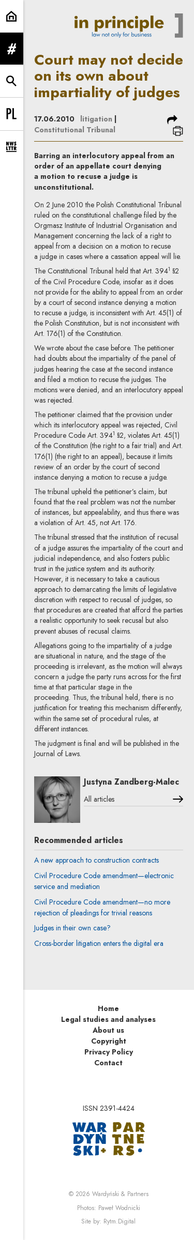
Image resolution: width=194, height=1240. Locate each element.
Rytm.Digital (119, 1221)
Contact (108, 1063)
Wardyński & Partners (120, 1194)
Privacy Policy (108, 1052)
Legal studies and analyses (108, 1019)
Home (108, 1008)
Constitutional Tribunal (74, 130)
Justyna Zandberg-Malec (131, 781)
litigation (96, 119)
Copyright (108, 1041)
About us (108, 1030)
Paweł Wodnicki (119, 1208)
